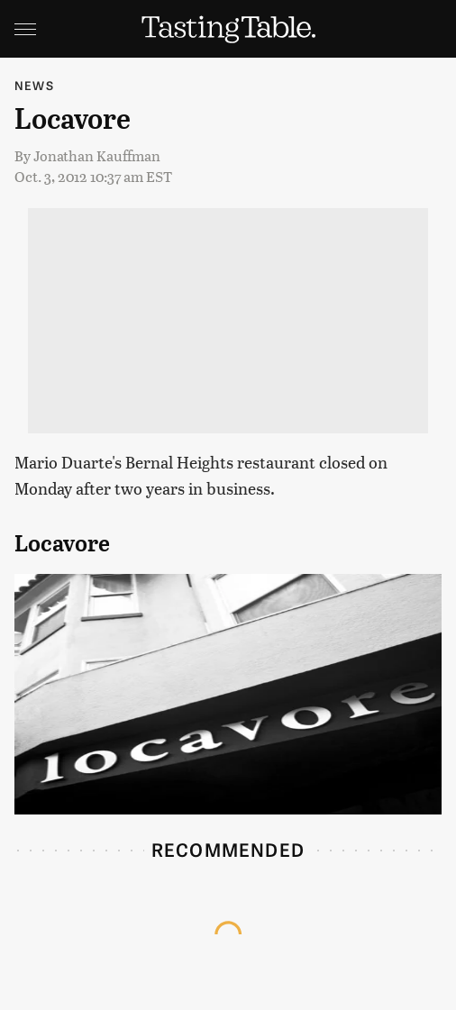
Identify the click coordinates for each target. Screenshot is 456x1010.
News (34, 85)
